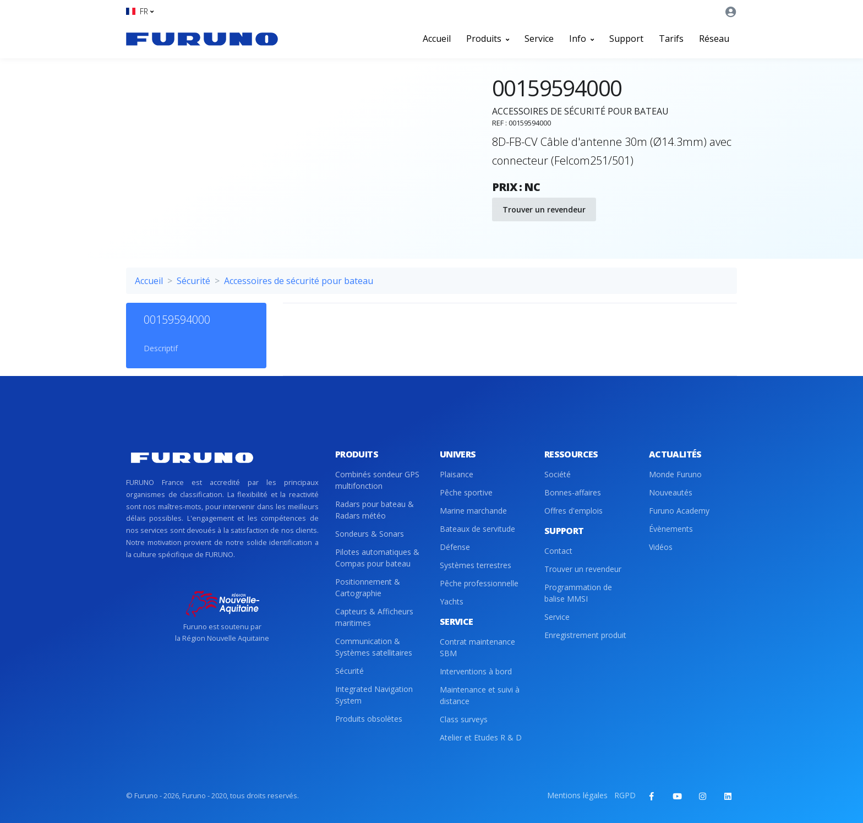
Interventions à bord (476, 671)
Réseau (714, 38)
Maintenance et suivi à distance (480, 695)
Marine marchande (473, 510)
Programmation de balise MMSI (578, 593)
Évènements (671, 529)
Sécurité (193, 281)
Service (539, 38)
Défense (455, 547)
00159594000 (177, 319)
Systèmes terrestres (475, 565)
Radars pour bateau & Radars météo (374, 510)
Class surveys (464, 719)
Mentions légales (577, 795)
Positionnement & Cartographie (367, 587)
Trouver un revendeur (544, 209)
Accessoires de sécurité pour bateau (298, 281)
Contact (558, 551)
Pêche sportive (466, 492)
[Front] (202, 38)
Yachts (451, 601)
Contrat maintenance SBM (477, 647)
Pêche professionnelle (479, 583)
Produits (487, 38)
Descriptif (161, 348)
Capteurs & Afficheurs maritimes (374, 617)
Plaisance (456, 474)
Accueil (437, 38)
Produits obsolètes (368, 718)
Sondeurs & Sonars (369, 533)
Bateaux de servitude (477, 529)
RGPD (625, 795)
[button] (140, 11)
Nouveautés (670, 492)
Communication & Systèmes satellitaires (373, 647)
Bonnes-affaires (572, 492)
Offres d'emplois (573, 510)
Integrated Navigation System (374, 695)
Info (581, 38)
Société (557, 474)
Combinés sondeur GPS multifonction (377, 480)
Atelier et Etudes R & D (481, 737)
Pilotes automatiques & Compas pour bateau (377, 558)
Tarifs (671, 38)
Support (626, 38)
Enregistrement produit (585, 635)
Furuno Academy (679, 510)
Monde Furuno (675, 474)
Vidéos (661, 547)
